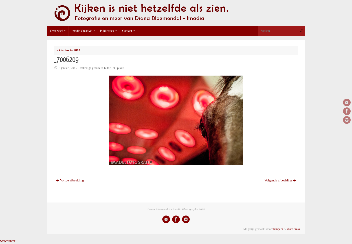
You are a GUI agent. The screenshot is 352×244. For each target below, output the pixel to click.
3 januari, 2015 (68, 68)
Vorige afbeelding (70, 180)
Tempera (277, 229)
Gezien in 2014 (68, 50)
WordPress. (294, 229)
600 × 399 (110, 68)
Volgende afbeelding (280, 180)
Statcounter (7, 241)
